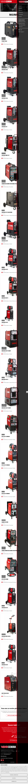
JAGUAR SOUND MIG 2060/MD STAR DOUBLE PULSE (11, 551)
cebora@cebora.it (7, 754)
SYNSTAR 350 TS (5, 322)
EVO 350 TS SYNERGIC (6, 465)
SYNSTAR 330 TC (5, 241)
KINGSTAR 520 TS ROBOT (6, 408)
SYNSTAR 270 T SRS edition (7, 212)
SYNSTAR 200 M (5, 70)
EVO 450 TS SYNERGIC (6, 493)
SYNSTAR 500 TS (5, 665)
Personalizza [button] (14, 781)
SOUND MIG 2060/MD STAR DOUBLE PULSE (9, 184)
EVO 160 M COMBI (5, 579)
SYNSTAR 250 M (5, 98)
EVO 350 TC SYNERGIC (6, 436)
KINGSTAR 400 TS (5, 298)
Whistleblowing (3, 756)
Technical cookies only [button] (14, 774)
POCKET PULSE (4, 41)
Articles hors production (14, 715)
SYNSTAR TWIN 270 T (5, 155)
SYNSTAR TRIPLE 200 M (6, 636)
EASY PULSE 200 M (5, 693)
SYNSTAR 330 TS (5, 269)
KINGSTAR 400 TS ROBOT (6, 351)
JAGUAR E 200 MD (5, 522)
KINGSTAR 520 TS (5, 379)
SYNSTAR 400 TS (5, 608)
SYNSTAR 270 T (4, 127)
